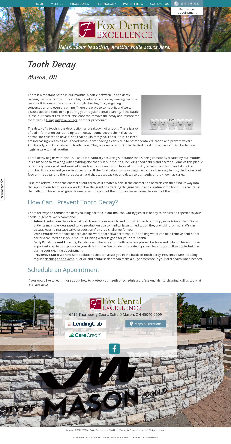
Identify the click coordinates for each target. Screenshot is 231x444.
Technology (106, 4)
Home (39, 4)
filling (50, 120)
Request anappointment (187, 11)
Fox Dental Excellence (95, 430)
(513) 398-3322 (38, 285)
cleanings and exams (59, 259)
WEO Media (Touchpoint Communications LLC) (128, 430)
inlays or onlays (66, 120)
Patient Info (133, 4)
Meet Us (57, 4)
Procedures (79, 4)
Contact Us (159, 4)
